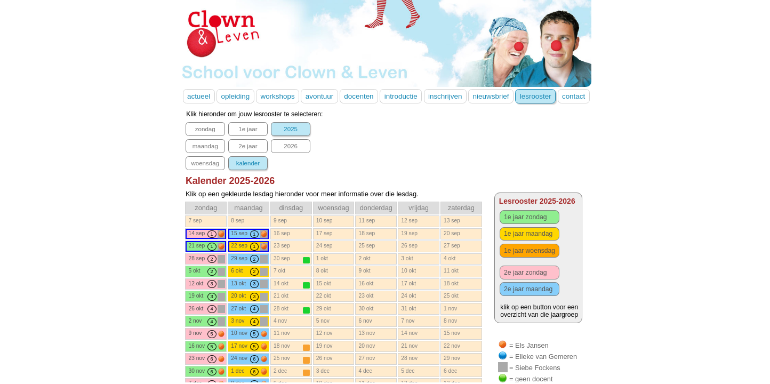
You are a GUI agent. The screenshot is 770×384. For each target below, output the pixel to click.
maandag (205, 146)
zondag (205, 129)
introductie (401, 96)
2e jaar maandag (528, 289)
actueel (198, 96)
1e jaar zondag (525, 217)
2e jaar (247, 146)
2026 (291, 146)
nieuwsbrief (491, 96)
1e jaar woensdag (529, 250)
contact (573, 96)
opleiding (235, 96)
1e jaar (247, 129)
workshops (277, 96)
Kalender (230, 180)
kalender (248, 163)
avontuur (319, 96)
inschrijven (445, 96)
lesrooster (535, 96)
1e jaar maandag (528, 233)
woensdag (205, 163)
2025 (291, 129)
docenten (358, 96)
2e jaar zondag (525, 272)
